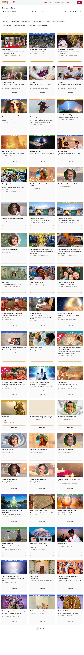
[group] (38, 23)
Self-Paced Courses (59, 2)
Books (67, 2)
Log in (79, 2)
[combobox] (37, 11)
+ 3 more (4, 29)
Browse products (48, 2)
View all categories (76, 17)
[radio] (6, 21)
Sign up (73, 2)
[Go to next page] (45, 628)
